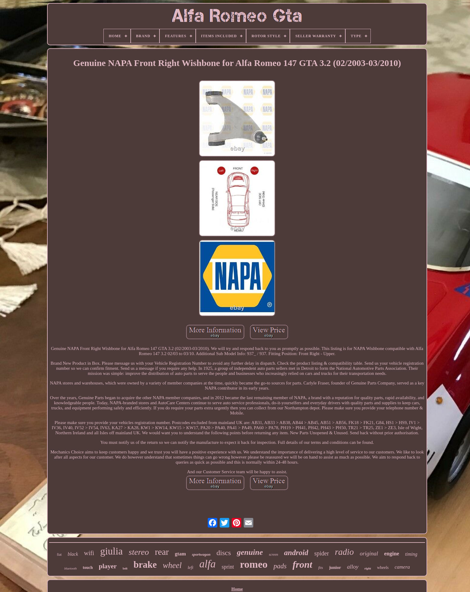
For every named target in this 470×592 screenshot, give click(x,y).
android (296, 553)
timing (411, 554)
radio (344, 552)
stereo (139, 552)
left (190, 567)
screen (273, 554)
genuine (250, 552)
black (73, 554)
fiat (59, 554)
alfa (207, 564)
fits (320, 567)
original (369, 553)
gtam (180, 554)
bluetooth (70, 568)
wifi (89, 553)
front (302, 564)
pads (279, 566)
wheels (383, 567)
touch (88, 567)
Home (237, 589)
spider (321, 553)
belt (125, 568)
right (367, 568)
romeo (254, 564)
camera (402, 567)
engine (391, 554)
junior (335, 567)
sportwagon (201, 554)
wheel (172, 565)
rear (162, 552)
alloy (352, 567)
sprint (228, 567)
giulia (111, 551)
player (108, 566)
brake (145, 564)
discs (223, 553)
